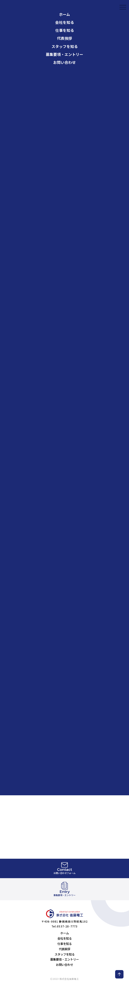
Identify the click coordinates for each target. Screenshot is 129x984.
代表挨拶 (64, 21)
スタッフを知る (65, 29)
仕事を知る (64, 13)
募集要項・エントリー (64, 37)
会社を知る (64, 5)
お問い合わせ (64, 45)
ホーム (64, 933)
